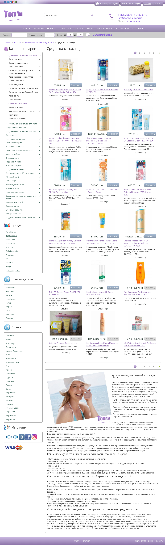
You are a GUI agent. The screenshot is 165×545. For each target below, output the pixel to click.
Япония (9, 318)
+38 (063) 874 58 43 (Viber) (132, 14)
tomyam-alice (133, 21)
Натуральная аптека (23, 139)
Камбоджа (10, 299)
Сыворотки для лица (18, 63)
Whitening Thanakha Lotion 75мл (138, 89)
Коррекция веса (23, 162)
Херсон (9, 404)
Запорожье (11, 347)
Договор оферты (155, 541)
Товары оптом (12, 206)
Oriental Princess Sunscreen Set (63, 343)
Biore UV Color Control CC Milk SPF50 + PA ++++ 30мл (102, 190)
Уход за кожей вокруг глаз (24, 77)
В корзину (75, 85)
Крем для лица (24, 59)
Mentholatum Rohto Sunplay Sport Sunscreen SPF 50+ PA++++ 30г (101, 242)
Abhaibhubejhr (12, 251)
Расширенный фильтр (102, 34)
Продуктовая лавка (23, 192)
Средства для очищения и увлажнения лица (24, 71)
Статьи (79, 28)
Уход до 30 (14, 96)
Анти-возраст (15, 99)
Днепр (9, 339)
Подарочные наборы (16, 127)
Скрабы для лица (16, 80)
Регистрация (134, 3)
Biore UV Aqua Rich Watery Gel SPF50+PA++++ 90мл (63, 190)
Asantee (9, 262)
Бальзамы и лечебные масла (23, 150)
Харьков (10, 400)
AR (7, 258)
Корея (9, 306)
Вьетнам (10, 291)
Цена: (59, 35)
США (8, 310)
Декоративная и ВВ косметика (23, 173)
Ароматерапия (23, 188)
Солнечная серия (23, 142)
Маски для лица (24, 66)
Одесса (9, 377)
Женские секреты (23, 165)
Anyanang (10, 255)
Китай (8, 303)
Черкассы (10, 411)
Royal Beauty (12, 232)
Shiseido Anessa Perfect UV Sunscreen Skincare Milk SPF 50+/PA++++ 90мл (136, 243)
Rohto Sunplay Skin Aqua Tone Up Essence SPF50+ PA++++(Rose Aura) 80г (65, 140)
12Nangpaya (11, 236)
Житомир (10, 343)
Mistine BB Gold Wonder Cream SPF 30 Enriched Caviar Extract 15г (65, 90)
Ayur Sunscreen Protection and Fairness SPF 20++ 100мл (137, 293)
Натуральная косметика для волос (23, 131)
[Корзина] (97, 3)
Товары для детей (23, 202)
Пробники (13, 115)
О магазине (66, 28)
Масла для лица (16, 107)
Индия (9, 295)
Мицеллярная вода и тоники (24, 111)
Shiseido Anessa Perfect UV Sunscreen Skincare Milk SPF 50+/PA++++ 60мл (98, 140)
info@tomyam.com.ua (130, 17)
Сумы (8, 389)
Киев (8, 354)
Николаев (10, 373)
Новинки (39, 28)
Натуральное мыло (23, 169)
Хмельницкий (12, 408)
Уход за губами (16, 84)
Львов (9, 370)
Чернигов (10, 419)
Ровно (9, 385)
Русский (147, 3)
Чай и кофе (23, 180)
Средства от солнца (18, 103)
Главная (26, 28)
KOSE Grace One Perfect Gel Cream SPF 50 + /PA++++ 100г (140, 344)
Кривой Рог (11, 358)
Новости (51, 28)
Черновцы (11, 415)
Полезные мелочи (17, 118)
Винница (10, 335)
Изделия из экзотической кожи (23, 217)
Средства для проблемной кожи (23, 92)
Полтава (10, 381)
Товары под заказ (14, 213)
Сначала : (7, 35)
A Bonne (9, 247)
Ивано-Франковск (14, 351)
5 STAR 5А (10, 243)
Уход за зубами (23, 154)
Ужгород (10, 396)
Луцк (8, 366)
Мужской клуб (23, 177)
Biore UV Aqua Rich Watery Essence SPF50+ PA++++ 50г (102, 90)
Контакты (137, 28)
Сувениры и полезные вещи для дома (23, 197)
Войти (124, 3)
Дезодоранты (23, 158)
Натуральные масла (23, 146)
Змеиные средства (14, 210)
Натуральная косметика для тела (23, 124)
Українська (156, 3)
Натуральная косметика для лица (23, 55)
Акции (89, 28)
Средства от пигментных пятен (23, 88)
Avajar (8, 266)
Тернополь (11, 392)
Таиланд (10, 314)
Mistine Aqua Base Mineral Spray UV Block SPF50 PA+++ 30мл (102, 344)
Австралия (10, 287)
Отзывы (124, 28)
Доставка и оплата (107, 28)
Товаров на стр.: (36, 35)
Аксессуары (11, 135)
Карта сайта (140, 541)
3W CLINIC (10, 239)
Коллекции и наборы (23, 184)
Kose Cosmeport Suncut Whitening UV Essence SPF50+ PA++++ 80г (139, 139)
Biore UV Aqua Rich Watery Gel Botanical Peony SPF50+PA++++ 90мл (138, 192)
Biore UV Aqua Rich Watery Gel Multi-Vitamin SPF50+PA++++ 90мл (65, 242)
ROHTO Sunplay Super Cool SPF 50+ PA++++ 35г (65, 293)
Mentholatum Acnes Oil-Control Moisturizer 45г (100, 293)
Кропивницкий (12, 362)
